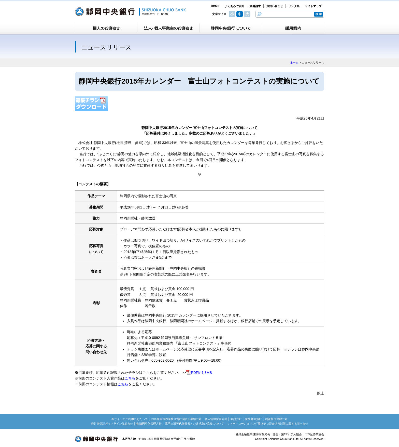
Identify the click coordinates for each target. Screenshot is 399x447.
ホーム (294, 62)
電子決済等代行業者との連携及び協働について (194, 423)
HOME (215, 6)
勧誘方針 (236, 418)
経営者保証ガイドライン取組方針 (112, 423)
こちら (130, 378)
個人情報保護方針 (216, 418)
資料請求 (255, 6)
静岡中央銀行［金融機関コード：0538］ (130, 11)
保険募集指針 (253, 418)
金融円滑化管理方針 (149, 423)
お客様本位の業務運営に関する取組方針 (176, 418)
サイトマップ (313, 6)
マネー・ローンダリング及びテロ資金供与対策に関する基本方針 (267, 423)
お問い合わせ (274, 6)
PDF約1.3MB (199, 373)
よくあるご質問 (234, 6)
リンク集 (294, 6)
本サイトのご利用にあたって (129, 418)
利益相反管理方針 (276, 418)
